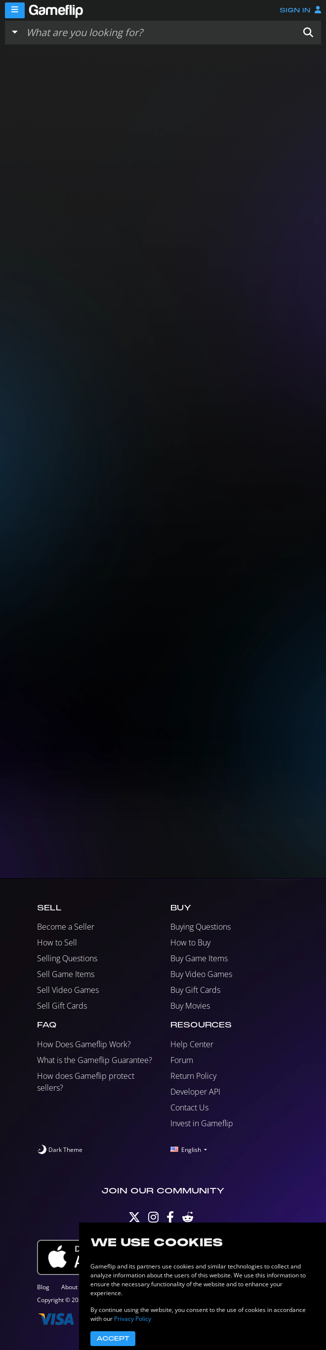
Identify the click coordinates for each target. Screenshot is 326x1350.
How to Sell (57, 942)
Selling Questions (67, 958)
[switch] (59, 1150)
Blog (43, 1287)
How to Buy (190, 942)
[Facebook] (170, 1219)
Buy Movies (190, 1005)
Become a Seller (65, 926)
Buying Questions (200, 926)
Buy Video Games (201, 974)
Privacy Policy (132, 1318)
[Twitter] (134, 1219)
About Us (73, 1287)
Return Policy (193, 1075)
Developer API (195, 1091)
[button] (308, 32)
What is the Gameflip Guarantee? (94, 1060)
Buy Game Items (199, 958)
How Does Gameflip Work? (84, 1044)
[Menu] (15, 10)
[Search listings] (159, 32)
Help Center (191, 1044)
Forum (181, 1060)
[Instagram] (153, 1219)
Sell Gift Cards (62, 1005)
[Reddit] (188, 1219)
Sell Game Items (65, 974)
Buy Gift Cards (195, 989)
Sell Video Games (68, 989)
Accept (112, 1339)
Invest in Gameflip (201, 1123)
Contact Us (189, 1107)
